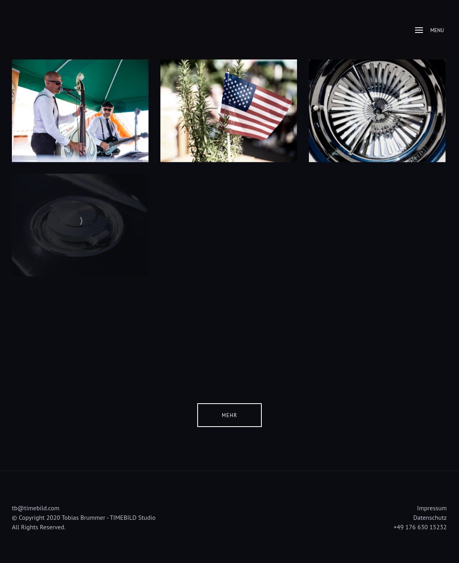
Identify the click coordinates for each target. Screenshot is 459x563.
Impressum (432, 508)
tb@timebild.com (35, 508)
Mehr (229, 415)
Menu (429, 30)
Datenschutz (430, 517)
